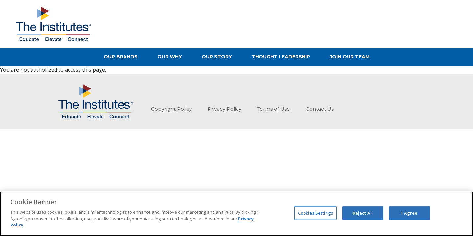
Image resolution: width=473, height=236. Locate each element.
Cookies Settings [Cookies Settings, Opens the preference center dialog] (315, 213)
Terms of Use (273, 109)
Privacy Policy (224, 109)
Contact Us (320, 109)
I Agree (409, 213)
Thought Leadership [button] (281, 57)
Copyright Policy (171, 109)
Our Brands (121, 57)
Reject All (363, 213)
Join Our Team (350, 57)
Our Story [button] (217, 57)
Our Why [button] (169, 57)
